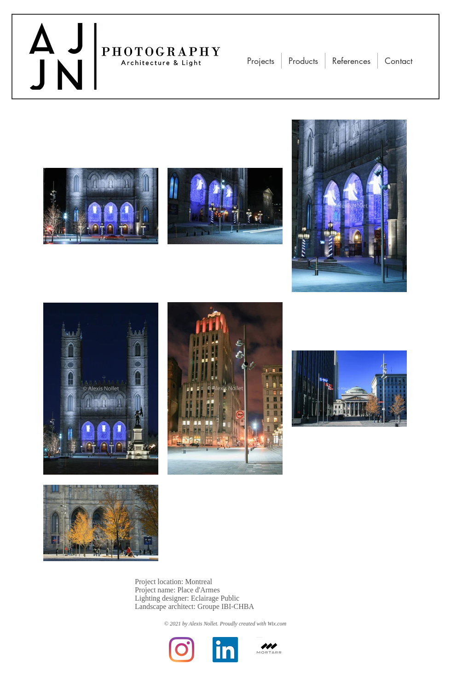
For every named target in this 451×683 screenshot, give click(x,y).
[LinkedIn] (225, 649)
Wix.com (276, 623)
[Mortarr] (269, 649)
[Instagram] (181, 649)
